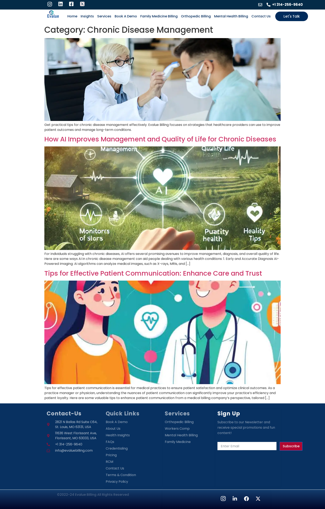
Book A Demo (126, 16)
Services (104, 16)
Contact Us (261, 16)
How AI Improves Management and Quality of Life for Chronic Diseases (160, 139)
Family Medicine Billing (159, 16)
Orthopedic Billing (196, 16)
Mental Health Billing (231, 16)
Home (72, 16)
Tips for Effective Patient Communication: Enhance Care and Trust (153, 273)
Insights (87, 16)
